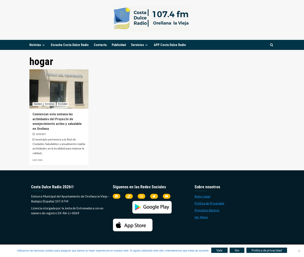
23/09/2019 (41, 134)
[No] (299, 251)
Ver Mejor (201, 217)
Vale (219, 250)
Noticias (37, 45)
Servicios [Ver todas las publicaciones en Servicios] (50, 104)
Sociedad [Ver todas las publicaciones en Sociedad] (62, 104)
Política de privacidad (266, 250)
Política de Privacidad (209, 203)
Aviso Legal (202, 196)
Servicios (140, 45)
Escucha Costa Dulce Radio (70, 45)
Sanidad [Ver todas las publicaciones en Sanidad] (37, 104)
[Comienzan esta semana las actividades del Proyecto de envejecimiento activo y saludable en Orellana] (58, 89)
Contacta (100, 45)
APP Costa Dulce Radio (170, 45)
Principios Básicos (206, 210)
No (237, 250)
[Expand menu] (43, 45)
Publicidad (119, 45)
